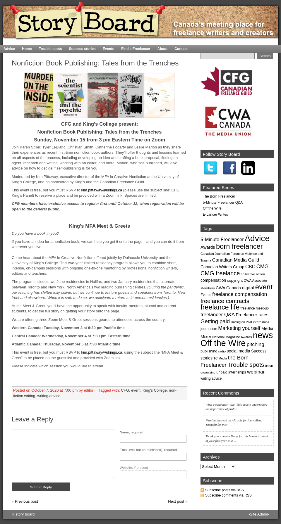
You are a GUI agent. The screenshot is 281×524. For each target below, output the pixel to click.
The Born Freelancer (219, 196)
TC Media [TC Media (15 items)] (220, 358)
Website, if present (134, 467)
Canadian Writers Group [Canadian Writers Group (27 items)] (222, 266)
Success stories (82, 49)
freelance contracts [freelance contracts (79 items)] (225, 301)
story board (25, 514)
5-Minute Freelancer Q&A (223, 202)
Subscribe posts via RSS (224, 490)
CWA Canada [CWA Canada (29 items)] (228, 288)
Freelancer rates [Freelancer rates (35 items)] (252, 314)
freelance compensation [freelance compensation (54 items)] (239, 294)
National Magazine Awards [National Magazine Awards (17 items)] (232, 337)
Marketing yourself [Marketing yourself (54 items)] (239, 328)
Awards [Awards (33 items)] (208, 247)
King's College (155, 390)
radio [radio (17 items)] (222, 351)
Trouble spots (50, 49)
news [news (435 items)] (263, 335)
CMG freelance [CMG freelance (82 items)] (220, 273)
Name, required (131, 432)
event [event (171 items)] (264, 287)
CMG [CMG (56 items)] (262, 266)
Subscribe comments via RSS (228, 495)
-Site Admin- (259, 514)
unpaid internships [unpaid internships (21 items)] (231, 372)
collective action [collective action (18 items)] (253, 274)
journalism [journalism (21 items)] (209, 329)
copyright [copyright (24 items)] (235, 280)
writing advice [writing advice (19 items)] (211, 378)
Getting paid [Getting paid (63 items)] (215, 321)
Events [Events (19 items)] (206, 295)
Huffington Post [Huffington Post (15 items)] (241, 322)
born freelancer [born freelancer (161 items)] (239, 246)
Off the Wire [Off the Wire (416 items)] (223, 343)
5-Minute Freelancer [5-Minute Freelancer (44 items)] (222, 239)
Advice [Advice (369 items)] (257, 238)
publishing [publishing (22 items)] (209, 351)
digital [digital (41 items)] (248, 287)
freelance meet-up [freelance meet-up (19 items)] (255, 308)
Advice (9, 49)
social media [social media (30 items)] (238, 351)
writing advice (48, 396)
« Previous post (25, 501)
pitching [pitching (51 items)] (255, 344)
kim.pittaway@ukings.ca (101, 190)
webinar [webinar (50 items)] (256, 372)
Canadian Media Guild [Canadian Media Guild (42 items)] (235, 259)
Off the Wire (212, 208)
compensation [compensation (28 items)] (213, 280)
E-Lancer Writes (215, 214)
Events (108, 49)
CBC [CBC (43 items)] (250, 266)
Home (263, 42)
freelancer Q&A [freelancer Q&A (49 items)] (218, 314)
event (135, 390)
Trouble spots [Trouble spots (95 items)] (245, 364)
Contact (181, 49)
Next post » (177, 501)
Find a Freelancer (135, 49)
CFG (125, 390)
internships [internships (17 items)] (261, 322)
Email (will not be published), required (148, 450)
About (162, 49)
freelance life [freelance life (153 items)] (220, 307)
